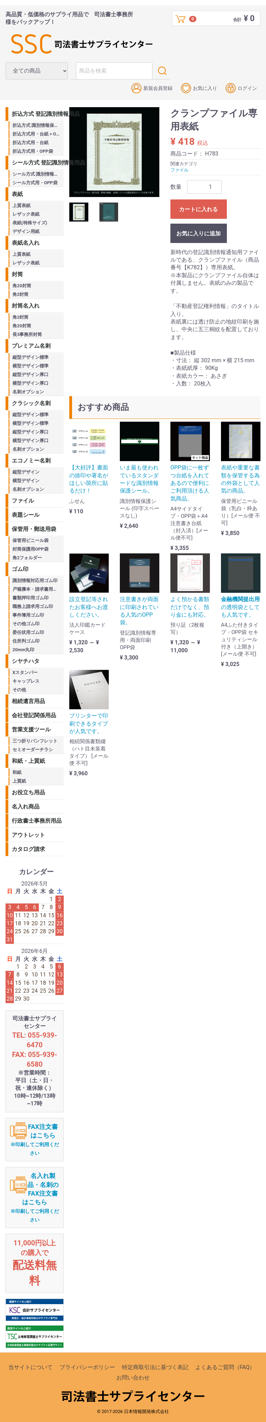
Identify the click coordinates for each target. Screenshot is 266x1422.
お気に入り (199, 88)
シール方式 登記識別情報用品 (38, 162)
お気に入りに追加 (198, 233)
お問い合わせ (133, 1377)
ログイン (241, 88)
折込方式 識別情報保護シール (38, 125)
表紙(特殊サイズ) (29, 222)
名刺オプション (28, 391)
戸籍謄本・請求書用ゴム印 (38, 589)
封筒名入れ (25, 305)
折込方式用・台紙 (30, 142)
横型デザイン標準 (30, 365)
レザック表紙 (25, 214)
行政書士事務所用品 (37, 820)
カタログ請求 (28, 849)
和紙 (16, 772)
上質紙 (19, 781)
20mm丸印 (23, 649)
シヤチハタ (25, 661)
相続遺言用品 (28, 701)
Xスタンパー (25, 672)
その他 (19, 689)
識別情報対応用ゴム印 (34, 580)
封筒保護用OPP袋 (30, 549)
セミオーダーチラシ (32, 749)
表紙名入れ (25, 243)
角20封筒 (21, 285)
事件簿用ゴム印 (28, 615)
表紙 (17, 194)
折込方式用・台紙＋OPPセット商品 (38, 134)
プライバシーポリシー (87, 1367)
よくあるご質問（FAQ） (225, 1367)
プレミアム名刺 (31, 346)
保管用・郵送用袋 (34, 529)
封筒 (17, 274)
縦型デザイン (25, 472)
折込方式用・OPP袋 (32, 151)
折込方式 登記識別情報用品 (38, 114)
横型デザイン (25, 480)
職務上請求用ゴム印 (32, 606)
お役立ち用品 (28, 792)
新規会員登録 (151, 88)
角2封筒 (20, 294)
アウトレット (28, 835)
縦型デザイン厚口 (30, 374)
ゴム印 (20, 569)
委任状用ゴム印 (28, 632)
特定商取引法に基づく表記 (155, 1367)
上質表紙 (21, 205)
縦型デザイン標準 (30, 357)
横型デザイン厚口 (30, 383)
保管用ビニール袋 (30, 540)
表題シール (25, 515)
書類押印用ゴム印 (30, 597)
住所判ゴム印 (25, 641)
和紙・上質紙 (28, 761)
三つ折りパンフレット (34, 740)
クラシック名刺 (31, 403)
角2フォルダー (27, 557)
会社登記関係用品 (34, 715)
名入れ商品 (25, 806)
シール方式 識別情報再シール (38, 174)
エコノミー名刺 (31, 460)
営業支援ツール (31, 729)
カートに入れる (198, 209)
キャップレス (25, 681)
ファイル (179, 170)
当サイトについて (30, 1367)
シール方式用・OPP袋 (34, 182)
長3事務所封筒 (27, 334)
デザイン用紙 (25, 231)
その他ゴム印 (25, 623)
